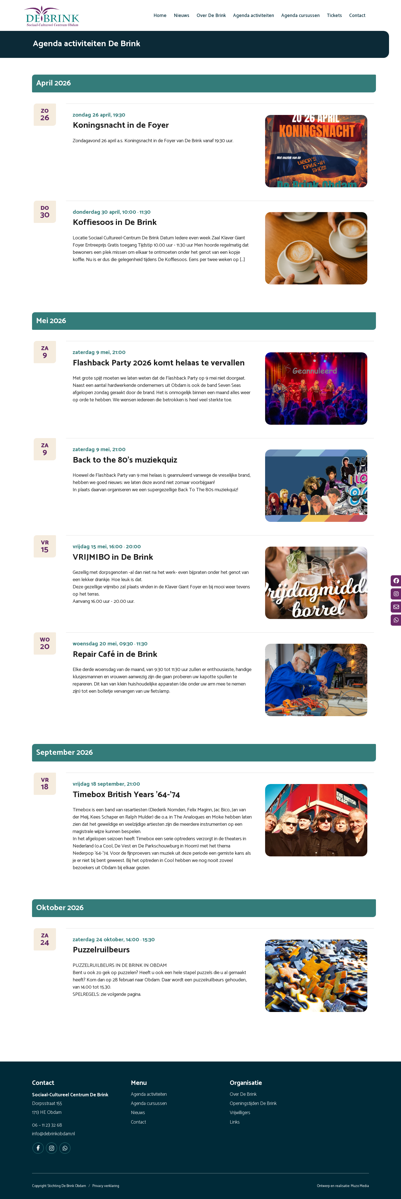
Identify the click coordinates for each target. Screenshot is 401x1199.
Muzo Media (360, 1186)
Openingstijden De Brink (253, 1103)
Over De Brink (243, 1094)
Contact (138, 1122)
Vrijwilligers (240, 1113)
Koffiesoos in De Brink (115, 222)
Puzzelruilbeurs (101, 950)
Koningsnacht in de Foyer (121, 125)
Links (235, 1122)
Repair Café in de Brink (115, 654)
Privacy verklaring (105, 1186)
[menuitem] (160, 15)
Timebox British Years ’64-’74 (126, 795)
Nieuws (138, 1113)
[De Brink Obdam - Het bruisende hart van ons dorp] (51, 16)
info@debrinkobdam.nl (53, 1134)
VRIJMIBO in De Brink (113, 557)
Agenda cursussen (149, 1103)
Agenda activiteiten (149, 1094)
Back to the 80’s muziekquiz (125, 460)
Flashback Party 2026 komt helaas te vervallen (159, 363)
